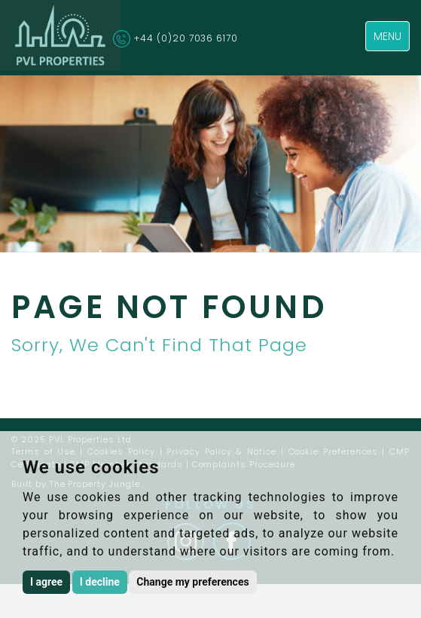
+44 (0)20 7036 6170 (186, 38)
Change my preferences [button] (192, 582)
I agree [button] (46, 582)
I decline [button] (100, 582)
